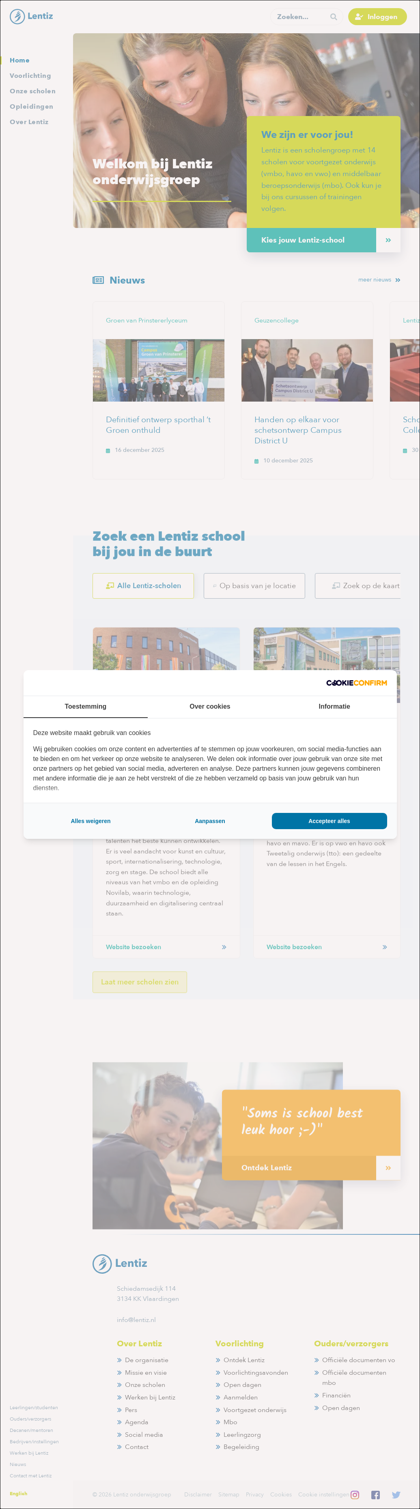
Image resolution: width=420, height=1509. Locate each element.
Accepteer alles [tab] (329, 821)
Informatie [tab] (334, 706)
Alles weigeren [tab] (90, 821)
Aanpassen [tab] (210, 821)
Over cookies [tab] (210, 706)
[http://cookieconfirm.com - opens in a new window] (356, 683)
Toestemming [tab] (85, 706)
